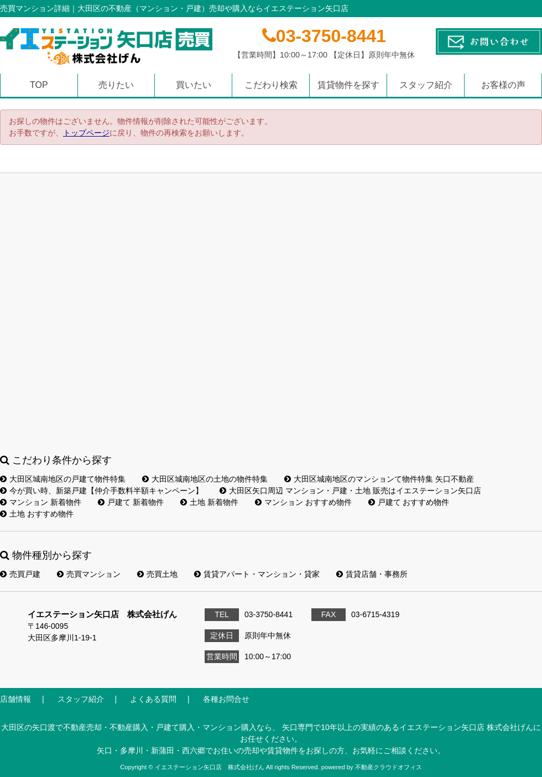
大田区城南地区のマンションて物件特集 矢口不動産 (379, 478)
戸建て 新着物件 (131, 502)
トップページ (86, 132)
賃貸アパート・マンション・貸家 (257, 574)
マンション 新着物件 (40, 502)
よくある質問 (153, 699)
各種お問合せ (226, 699)
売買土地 (157, 574)
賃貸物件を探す (348, 85)
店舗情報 (15, 699)
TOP (39, 85)
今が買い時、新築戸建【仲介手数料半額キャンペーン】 (101, 490)
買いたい (193, 85)
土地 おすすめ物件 (37, 513)
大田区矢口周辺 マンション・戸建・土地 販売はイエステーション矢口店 (350, 490)
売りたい (116, 85)
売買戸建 (20, 574)
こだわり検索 (271, 85)
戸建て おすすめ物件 (409, 502)
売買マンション (89, 574)
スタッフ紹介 (425, 85)
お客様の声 (503, 85)
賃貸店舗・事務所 (372, 574)
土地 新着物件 (209, 502)
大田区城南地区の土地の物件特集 (205, 478)
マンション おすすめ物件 (303, 502)
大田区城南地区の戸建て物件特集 (63, 478)
